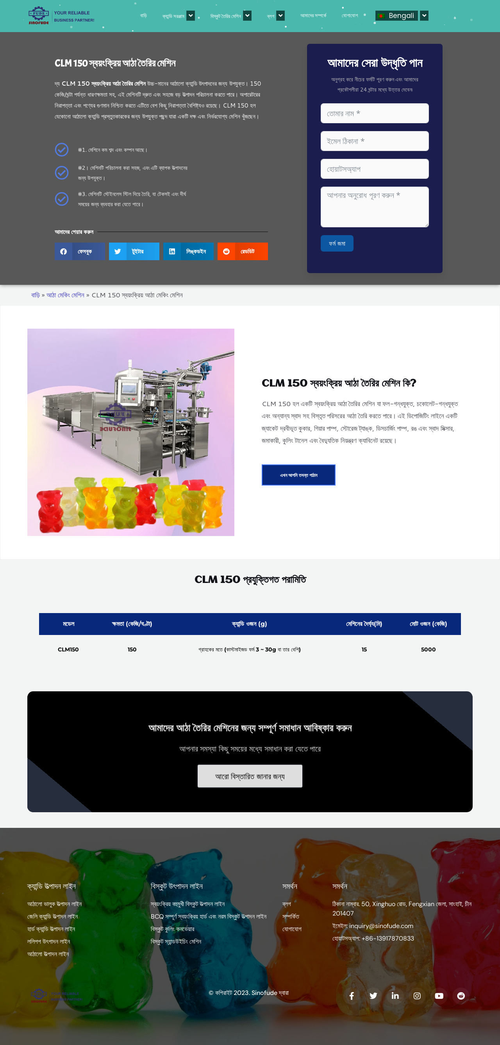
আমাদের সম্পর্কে (277, 15)
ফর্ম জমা (337, 243)
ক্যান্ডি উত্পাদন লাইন (51, 886)
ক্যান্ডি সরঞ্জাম (142, 16)
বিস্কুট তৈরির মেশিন (194, 16)
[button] (80, 251)
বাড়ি (107, 15)
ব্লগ (239, 16)
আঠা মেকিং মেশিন (65, 294)
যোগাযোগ (313, 15)
